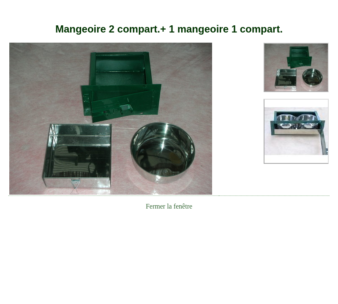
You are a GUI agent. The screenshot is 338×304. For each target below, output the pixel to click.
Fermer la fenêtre (169, 206)
